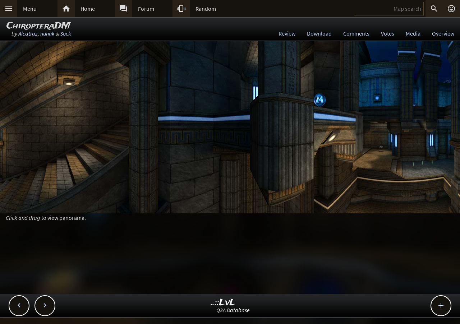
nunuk (47, 33)
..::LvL (223, 302)
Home (87, 8)
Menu (30, 8)
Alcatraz (28, 33)
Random (206, 8)
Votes (387, 33)
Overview (443, 33)
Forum (146, 8)
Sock (65, 33)
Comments (356, 33)
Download (319, 33)
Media (413, 33)
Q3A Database (233, 310)
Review (287, 33)
